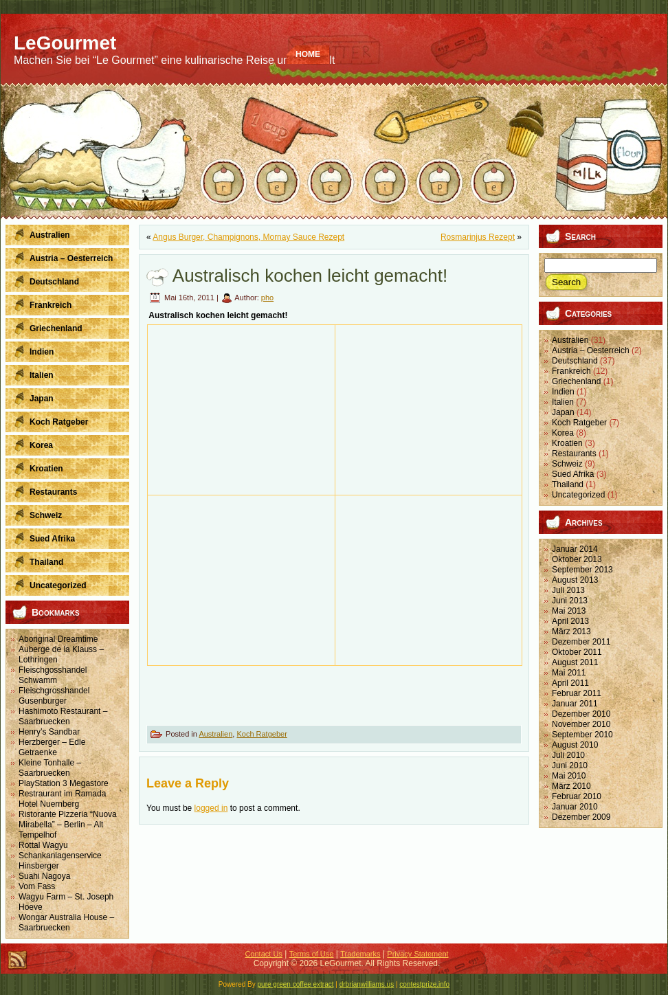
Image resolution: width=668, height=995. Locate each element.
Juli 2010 (568, 755)
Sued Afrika (573, 474)
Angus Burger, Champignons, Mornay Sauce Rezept (248, 237)
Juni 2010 (570, 765)
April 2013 (570, 621)
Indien (563, 391)
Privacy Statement (417, 954)
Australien (215, 734)
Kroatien (567, 443)
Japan (563, 412)
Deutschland (575, 361)
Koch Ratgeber (261, 734)
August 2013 (575, 580)
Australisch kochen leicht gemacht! (309, 275)
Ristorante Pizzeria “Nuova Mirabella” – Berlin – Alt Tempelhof (68, 824)
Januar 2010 (575, 807)
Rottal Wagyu (43, 845)
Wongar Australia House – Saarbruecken (66, 922)
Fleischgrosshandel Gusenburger (54, 696)
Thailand (567, 484)
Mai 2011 (569, 673)
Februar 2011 (576, 693)
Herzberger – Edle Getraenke (52, 747)
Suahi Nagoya (44, 876)
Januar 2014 (575, 549)
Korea (563, 433)
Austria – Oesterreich (591, 350)
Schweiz (567, 464)
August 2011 (575, 662)
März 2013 (571, 631)
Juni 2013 (570, 600)
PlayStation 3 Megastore (64, 783)
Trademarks (360, 954)
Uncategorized (578, 495)
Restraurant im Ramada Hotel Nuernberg (62, 799)
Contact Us (263, 954)
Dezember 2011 (581, 642)
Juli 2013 (568, 590)
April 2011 (570, 683)
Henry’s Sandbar (49, 732)
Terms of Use (311, 954)
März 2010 (571, 786)
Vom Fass (37, 886)
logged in (211, 808)
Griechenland (576, 381)
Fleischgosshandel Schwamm (53, 675)
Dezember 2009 (581, 817)
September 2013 (582, 569)
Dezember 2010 (581, 714)
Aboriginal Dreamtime (58, 639)
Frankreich (571, 371)
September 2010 (582, 734)
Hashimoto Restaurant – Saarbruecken (63, 716)
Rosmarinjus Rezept (478, 237)
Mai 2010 (569, 776)
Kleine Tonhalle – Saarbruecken (50, 768)
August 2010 (575, 745)
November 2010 (581, 724)
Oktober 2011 (577, 652)
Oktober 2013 (577, 559)
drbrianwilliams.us (366, 984)
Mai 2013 (569, 611)
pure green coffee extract (296, 984)
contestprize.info (424, 984)
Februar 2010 (576, 796)
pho (267, 297)
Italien (563, 402)
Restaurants (574, 453)
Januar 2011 (575, 703)
